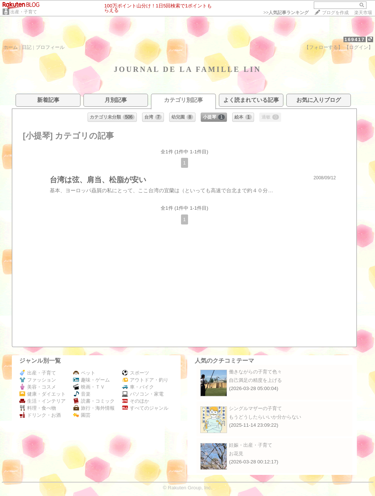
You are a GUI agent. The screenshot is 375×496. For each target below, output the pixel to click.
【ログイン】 (358, 47)
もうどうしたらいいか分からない (265, 417)
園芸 (82, 415)
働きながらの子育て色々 (255, 372)
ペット (84, 373)
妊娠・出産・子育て (250, 445)
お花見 (236, 453)
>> (286, 12)
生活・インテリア (42, 401)
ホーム (10, 47)
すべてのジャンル (145, 408)
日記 (27, 47)
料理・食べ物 (37, 408)
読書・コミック (94, 401)
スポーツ (135, 373)
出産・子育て (23, 11)
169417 (354, 39)
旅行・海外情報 (94, 408)
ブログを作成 (335, 12)
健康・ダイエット (42, 394)
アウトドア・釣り (145, 380)
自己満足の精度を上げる (255, 380)
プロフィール (50, 47)
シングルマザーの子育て (255, 408)
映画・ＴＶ (89, 387)
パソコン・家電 (143, 394)
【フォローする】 (323, 47)
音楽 (82, 394)
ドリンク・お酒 (40, 415)
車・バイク (138, 387)
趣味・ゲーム (91, 380)
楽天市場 (363, 12)
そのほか (135, 401)
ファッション (37, 380)
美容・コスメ (37, 387)
